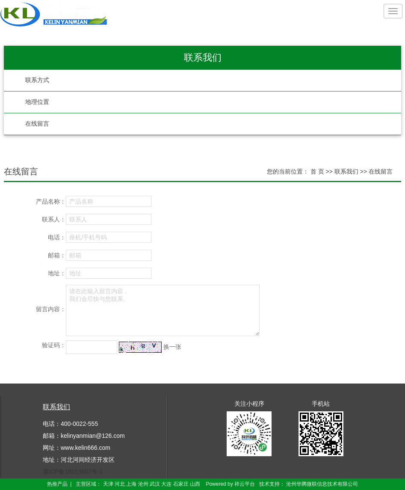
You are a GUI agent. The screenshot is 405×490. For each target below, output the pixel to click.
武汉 (155, 484)
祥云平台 (244, 484)
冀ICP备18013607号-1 (73, 471)
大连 (166, 484)
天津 (108, 484)
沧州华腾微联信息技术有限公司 (322, 484)
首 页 (317, 171)
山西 (195, 484)
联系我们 (347, 171)
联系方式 (37, 80)
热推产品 (57, 484)
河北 (120, 484)
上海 (131, 484)
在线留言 (37, 124)
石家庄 (181, 484)
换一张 (172, 346)
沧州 (143, 484)
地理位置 (37, 102)
